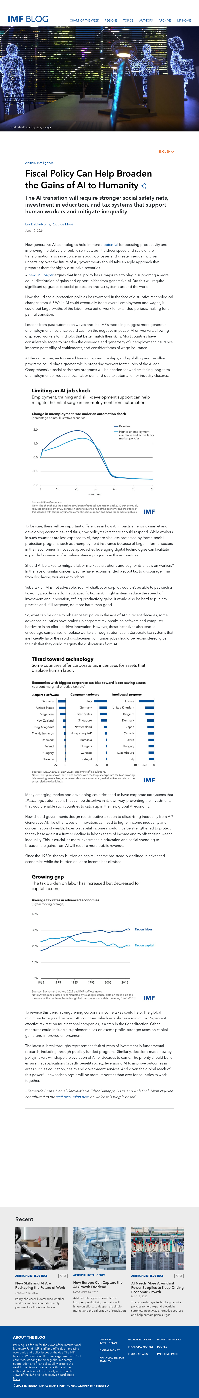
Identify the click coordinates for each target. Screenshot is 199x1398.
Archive (165, 21)
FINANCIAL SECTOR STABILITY (112, 1359)
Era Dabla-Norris (37, 224)
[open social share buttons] (143, 186)
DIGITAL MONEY (110, 1350)
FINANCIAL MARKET (140, 1347)
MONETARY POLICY (169, 1340)
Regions (111, 21)
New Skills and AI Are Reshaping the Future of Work (40, 1286)
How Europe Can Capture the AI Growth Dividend (98, 1285)
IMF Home (184, 21)
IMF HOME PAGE (167, 1354)
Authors (146, 21)
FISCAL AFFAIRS (138, 1354)
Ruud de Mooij (63, 224)
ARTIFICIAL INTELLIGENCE (109, 1341)
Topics (128, 21)
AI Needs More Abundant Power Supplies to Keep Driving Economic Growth (157, 1287)
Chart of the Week (84, 21)
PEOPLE (162, 1347)
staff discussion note (72, 1097)
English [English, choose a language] (164, 152)
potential (110, 245)
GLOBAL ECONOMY (140, 1340)
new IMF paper (41, 275)
